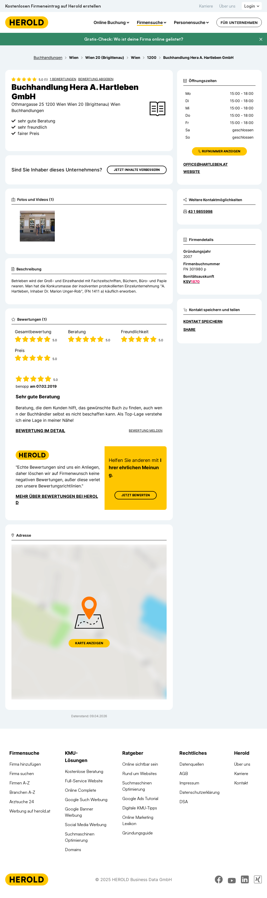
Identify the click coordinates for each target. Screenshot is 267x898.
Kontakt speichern (202, 321)
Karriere (206, 6)
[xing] (258, 879)
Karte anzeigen (89, 643)
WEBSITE (191, 171)
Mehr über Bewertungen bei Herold (57, 499)
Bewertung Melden (145, 430)
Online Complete (80, 790)
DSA (183, 801)
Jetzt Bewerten (135, 495)
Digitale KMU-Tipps (139, 807)
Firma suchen (21, 773)
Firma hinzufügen (25, 764)
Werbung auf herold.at (29, 811)
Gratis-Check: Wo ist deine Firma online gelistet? (133, 39)
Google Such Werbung (86, 799)
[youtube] (232, 879)
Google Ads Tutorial (140, 798)
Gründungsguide (137, 832)
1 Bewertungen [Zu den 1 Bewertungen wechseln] (63, 79)
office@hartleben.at (205, 164)
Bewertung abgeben (95, 79)
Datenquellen (191, 764)
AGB (183, 773)
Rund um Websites (139, 773)
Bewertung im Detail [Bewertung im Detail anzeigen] (40, 430)
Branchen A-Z (22, 792)
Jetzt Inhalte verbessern (137, 170)
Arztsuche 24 (21, 801)
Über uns (227, 6)
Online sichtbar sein (140, 764)
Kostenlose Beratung (84, 771)
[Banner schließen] (261, 39)
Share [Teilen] (189, 329)
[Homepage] (26, 22)
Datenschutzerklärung (199, 792)
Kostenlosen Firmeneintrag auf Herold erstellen (53, 6)
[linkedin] (245, 879)
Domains (73, 849)
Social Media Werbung (85, 824)
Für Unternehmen (239, 22)
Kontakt (241, 782)
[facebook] (219, 879)
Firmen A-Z (19, 782)
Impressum (189, 782)
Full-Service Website (84, 780)
